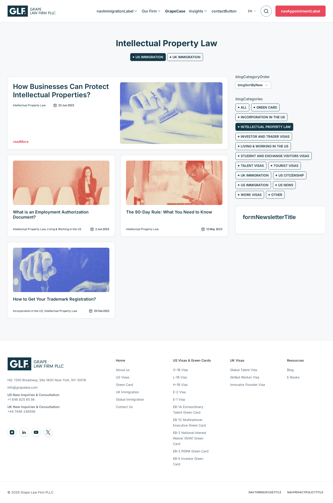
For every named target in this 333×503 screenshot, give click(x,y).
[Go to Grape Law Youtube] (36, 432)
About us (123, 370)
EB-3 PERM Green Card (191, 451)
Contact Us (124, 407)
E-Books (293, 377)
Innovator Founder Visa (247, 385)
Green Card (124, 385)
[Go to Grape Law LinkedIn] (24, 432)
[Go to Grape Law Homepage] (35, 363)
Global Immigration (130, 399)
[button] (252, 11)
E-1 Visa (179, 399)
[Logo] (31, 11)
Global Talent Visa (243, 370)
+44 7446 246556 (21, 411)
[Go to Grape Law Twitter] (48, 432)
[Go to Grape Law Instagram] (12, 432)
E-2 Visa (179, 392)
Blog (290, 370)
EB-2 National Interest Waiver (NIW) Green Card (189, 438)
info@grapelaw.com (22, 387)
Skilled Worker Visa (244, 377)
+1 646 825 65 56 (21, 399)
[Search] (266, 11)
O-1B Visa (180, 370)
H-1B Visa (180, 385)
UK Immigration (127, 392)
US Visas (122, 377)
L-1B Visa (180, 377)
